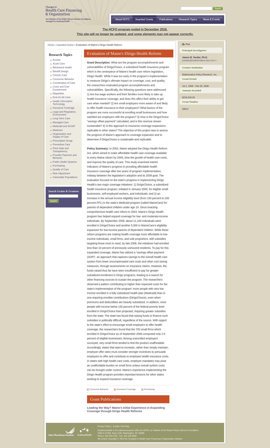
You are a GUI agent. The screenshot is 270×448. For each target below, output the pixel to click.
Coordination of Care (64, 82)
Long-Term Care (61, 118)
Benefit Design (60, 71)
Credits (116, 426)
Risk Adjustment (61, 173)
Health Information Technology (63, 102)
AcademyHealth (83, 431)
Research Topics (188, 19)
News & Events (212, 19)
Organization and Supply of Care (62, 135)
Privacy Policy (104, 426)
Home (51, 44)
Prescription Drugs (63, 140)
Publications (166, 19)
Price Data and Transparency (61, 149)
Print (188, 44)
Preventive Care (61, 144)
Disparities (58, 93)
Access (56, 59)
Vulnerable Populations (65, 177)
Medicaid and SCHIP (64, 126)
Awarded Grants (144, 19)
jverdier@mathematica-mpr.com (198, 60)
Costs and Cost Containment (61, 88)
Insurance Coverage (126, 389)
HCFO (67, 11)
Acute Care (59, 63)
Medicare (58, 130)
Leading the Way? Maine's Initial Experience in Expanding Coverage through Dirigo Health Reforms (126, 409)
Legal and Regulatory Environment (64, 113)
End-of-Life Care (61, 97)
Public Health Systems (65, 161)
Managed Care (61, 122)
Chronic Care (60, 75)
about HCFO (121, 19)
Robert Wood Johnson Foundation (60, 431)
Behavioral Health (62, 67)
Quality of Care (61, 169)
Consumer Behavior (99, 389)
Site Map (125, 426)
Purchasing (149, 389)
